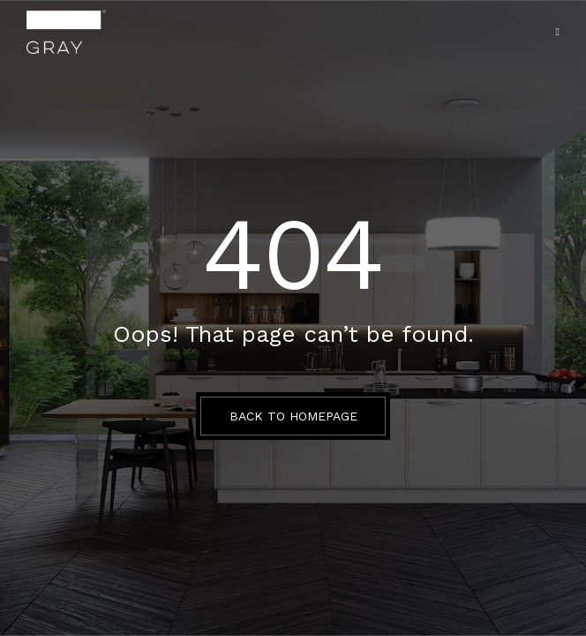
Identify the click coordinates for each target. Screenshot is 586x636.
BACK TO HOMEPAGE (293, 416)
